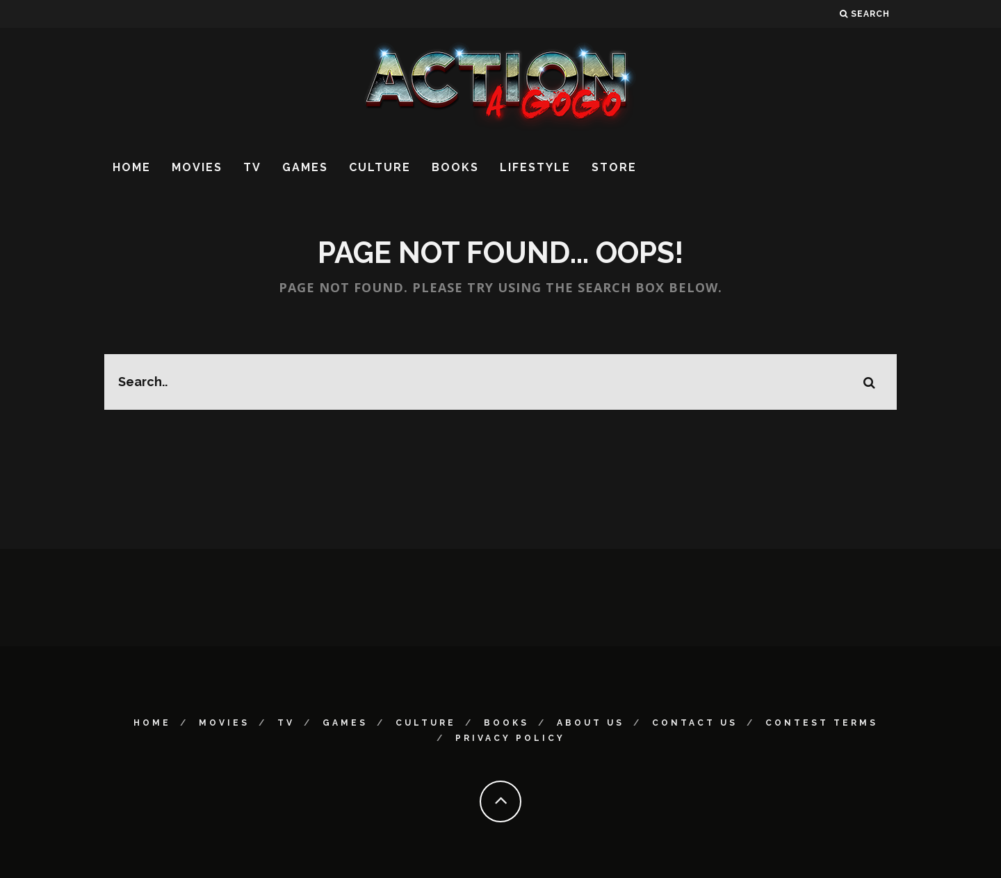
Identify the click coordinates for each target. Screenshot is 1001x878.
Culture (380, 167)
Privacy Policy (510, 738)
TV (252, 167)
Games (305, 167)
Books (455, 167)
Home (132, 167)
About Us (590, 723)
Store (614, 167)
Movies (197, 167)
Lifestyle (535, 167)
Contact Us (695, 723)
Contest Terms (821, 723)
